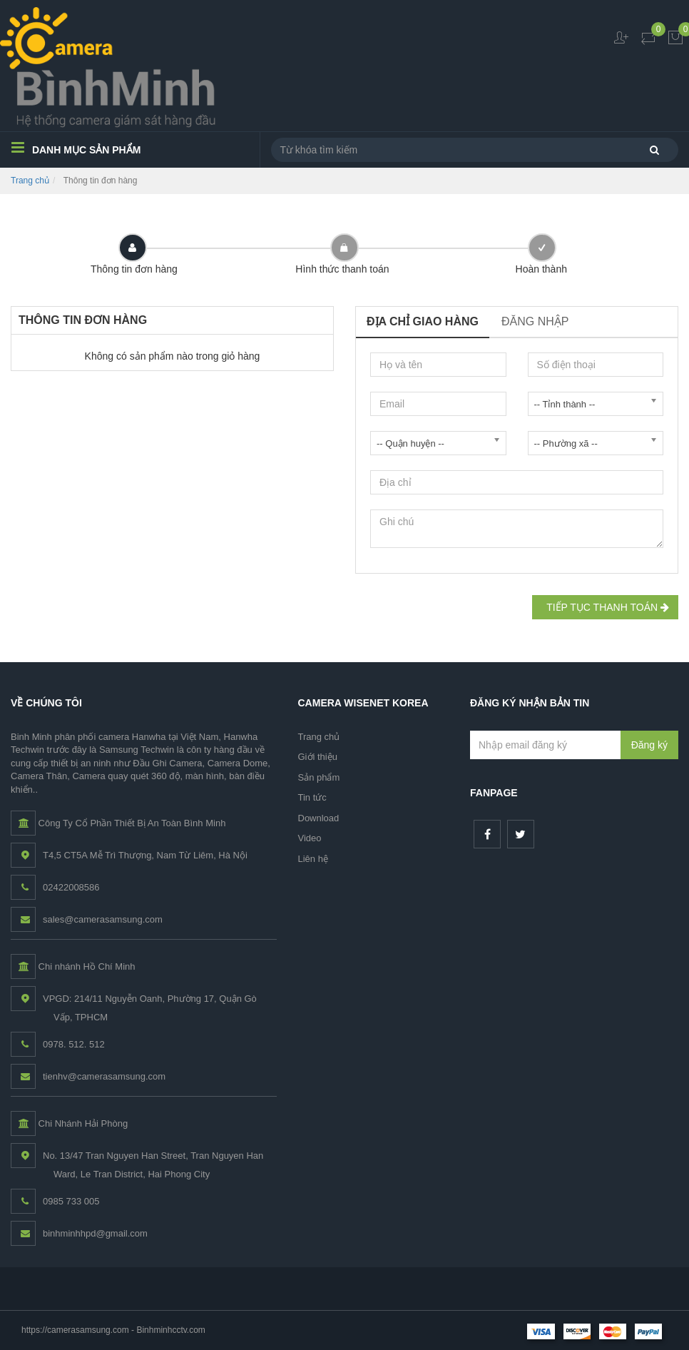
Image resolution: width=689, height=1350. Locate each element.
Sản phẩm (319, 777)
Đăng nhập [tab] (534, 321)
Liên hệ (313, 858)
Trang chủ (30, 181)
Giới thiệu (317, 756)
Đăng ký (649, 745)
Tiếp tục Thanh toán (605, 607)
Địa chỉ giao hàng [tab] (423, 321)
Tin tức (312, 797)
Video (310, 838)
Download (319, 818)
